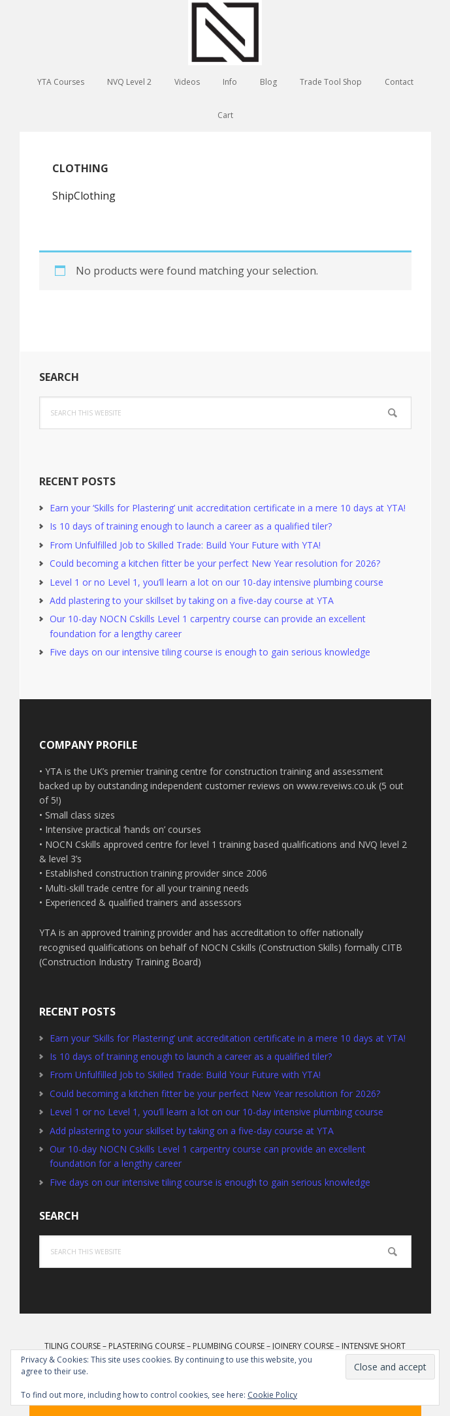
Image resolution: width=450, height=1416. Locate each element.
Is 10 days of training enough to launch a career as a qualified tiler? (191, 526)
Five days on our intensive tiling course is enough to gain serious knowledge (210, 652)
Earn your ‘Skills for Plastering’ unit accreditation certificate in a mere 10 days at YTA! (228, 508)
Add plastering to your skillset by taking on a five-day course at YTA (192, 600)
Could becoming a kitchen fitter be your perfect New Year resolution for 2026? (215, 563)
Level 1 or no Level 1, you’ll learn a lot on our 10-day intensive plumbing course (216, 582)
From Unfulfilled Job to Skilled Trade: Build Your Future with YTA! (185, 545)
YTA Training (225, 32)
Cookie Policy (272, 1394)
